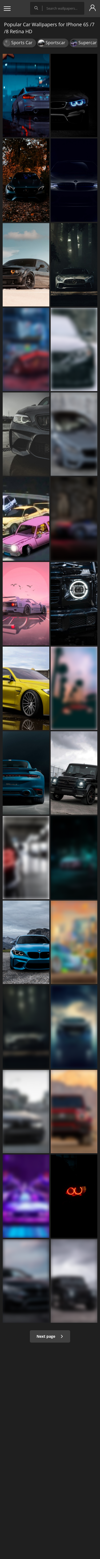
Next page (50, 1336)
